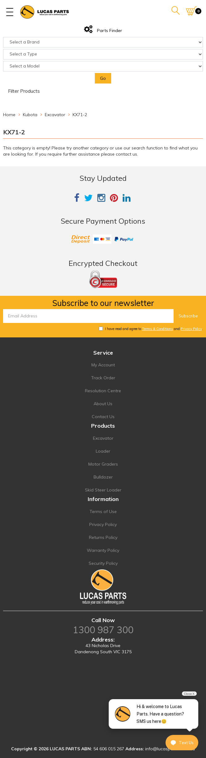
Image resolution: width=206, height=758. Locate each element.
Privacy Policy (191, 329)
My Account (103, 365)
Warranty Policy (103, 550)
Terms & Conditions (157, 329)
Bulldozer (103, 477)
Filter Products (24, 91)
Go (103, 78)
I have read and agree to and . (151, 329)
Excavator (103, 438)
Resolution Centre (103, 390)
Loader (103, 451)
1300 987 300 (103, 630)
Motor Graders (103, 464)
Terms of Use (103, 511)
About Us (103, 403)
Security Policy (103, 563)
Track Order (103, 378)
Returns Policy (103, 537)
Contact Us (103, 416)
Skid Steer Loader (103, 490)
